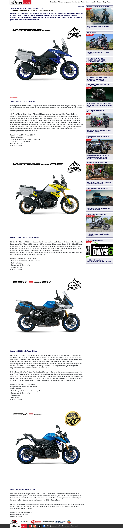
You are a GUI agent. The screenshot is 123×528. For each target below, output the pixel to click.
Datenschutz (74, 526)
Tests (82, 2)
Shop (104, 2)
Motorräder (53, 2)
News (87, 2)
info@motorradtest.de (53, 526)
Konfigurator (76, 2)
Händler (99, 2)
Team (109, 2)
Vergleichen (67, 2)
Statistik (93, 2)
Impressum (65, 526)
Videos (60, 2)
